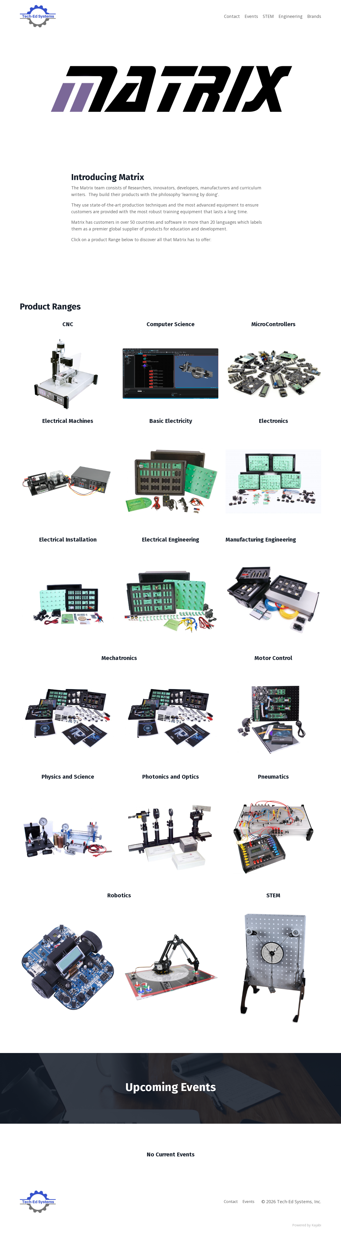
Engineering (289, 16)
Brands (314, 16)
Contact (229, 16)
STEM (266, 16)
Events (249, 16)
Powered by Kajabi (306, 1226)
